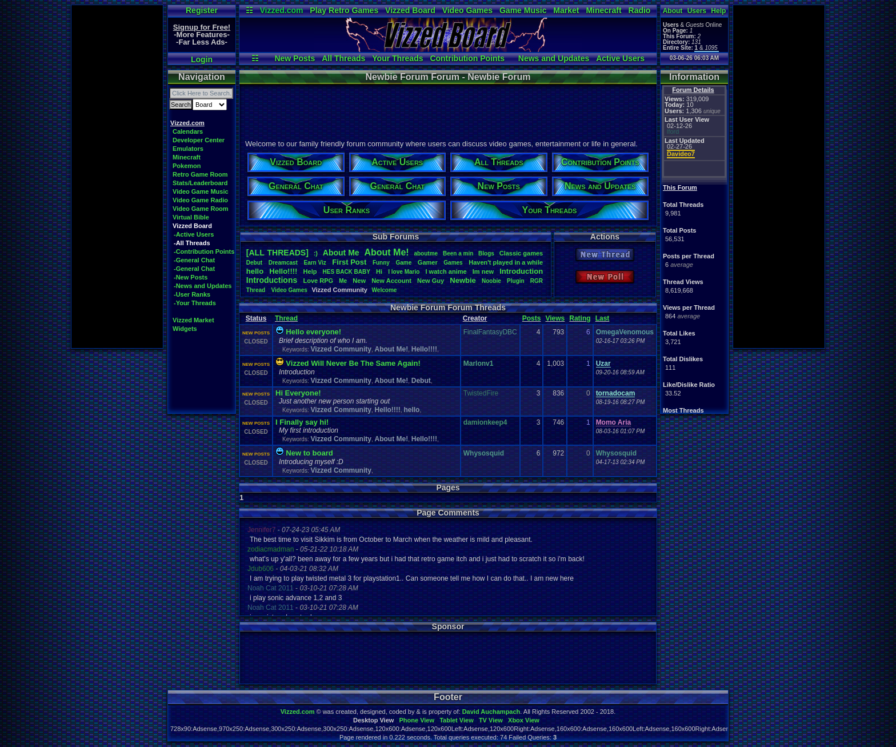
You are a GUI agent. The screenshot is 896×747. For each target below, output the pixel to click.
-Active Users (194, 234)
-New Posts (190, 277)
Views (555, 318)
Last (602, 318)
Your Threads (397, 58)
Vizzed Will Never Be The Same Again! (353, 363)
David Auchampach (491, 711)
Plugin (516, 281)
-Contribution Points (204, 251)
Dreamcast (283, 262)
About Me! (392, 349)
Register (202, 10)
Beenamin (458, 253)
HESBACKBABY (346, 272)
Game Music (522, 10)
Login (202, 59)
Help (718, 11)
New (359, 280)
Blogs (486, 253)
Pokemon (187, 165)
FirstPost (349, 262)
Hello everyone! (313, 331)
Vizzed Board (410, 10)
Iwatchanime (445, 271)
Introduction (521, 271)
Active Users (620, 58)
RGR (536, 281)
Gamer (428, 262)
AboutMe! (386, 252)
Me (343, 281)
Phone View (416, 720)
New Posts (294, 58)
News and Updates (553, 58)
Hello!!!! (283, 271)
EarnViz (314, 262)
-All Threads (192, 242)
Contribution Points (467, 58)
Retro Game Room (200, 174)
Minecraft (603, 10)
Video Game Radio (200, 200)
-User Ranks (192, 294)
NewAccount (391, 280)
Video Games (467, 10)
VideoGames (289, 290)
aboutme (426, 253)
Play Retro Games (344, 10)
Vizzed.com (281, 10)
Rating (579, 318)
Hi (379, 271)
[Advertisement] (117, 176)
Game (403, 262)
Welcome (384, 290)
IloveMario (403, 272)
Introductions (271, 280)
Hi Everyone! (298, 393)
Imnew (483, 271)
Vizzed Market (193, 320)
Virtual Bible (191, 217)
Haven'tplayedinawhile (506, 262)
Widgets (185, 328)
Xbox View (523, 720)
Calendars (188, 131)
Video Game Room (201, 208)
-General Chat (194, 260)
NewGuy (430, 280)
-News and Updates (202, 285)
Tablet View (456, 720)
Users (696, 11)
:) (316, 253)
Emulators (188, 148)
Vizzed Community (340, 349)
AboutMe (341, 252)
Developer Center (199, 140)
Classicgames (521, 253)
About (673, 11)
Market (566, 10)
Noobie (491, 281)
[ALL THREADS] (277, 252)
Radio (640, 10)
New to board (309, 453)
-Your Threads (195, 302)
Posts (531, 318)
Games (452, 262)
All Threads (343, 58)
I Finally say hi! (302, 422)
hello (254, 271)
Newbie (463, 280)
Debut (254, 262)
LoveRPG (318, 280)
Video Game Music (201, 191)
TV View (491, 720)
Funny (381, 262)
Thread (256, 290)
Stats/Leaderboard (200, 182)
